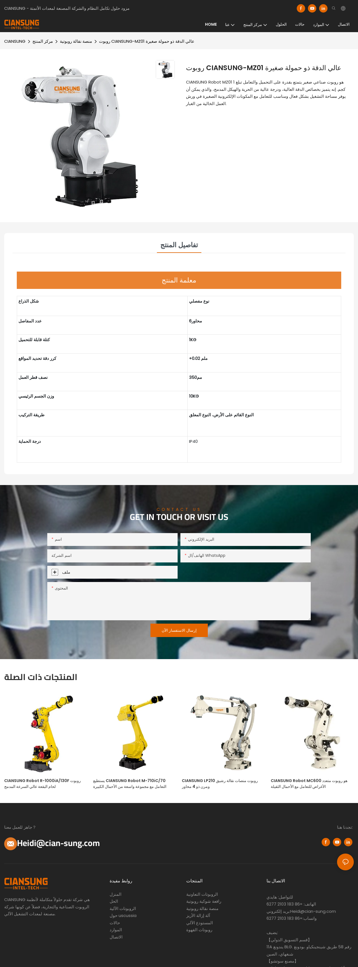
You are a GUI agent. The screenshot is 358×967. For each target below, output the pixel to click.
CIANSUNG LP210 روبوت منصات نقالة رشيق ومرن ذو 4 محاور (220, 783)
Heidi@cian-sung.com (58, 843)
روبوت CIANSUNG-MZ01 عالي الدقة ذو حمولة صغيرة (146, 41)
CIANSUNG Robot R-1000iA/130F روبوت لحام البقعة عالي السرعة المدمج (42, 783)
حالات (115, 923)
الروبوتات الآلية (123, 908)
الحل (114, 901)
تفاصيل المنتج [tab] (179, 245)
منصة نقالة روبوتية (76, 41)
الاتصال (116, 937)
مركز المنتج (42, 41)
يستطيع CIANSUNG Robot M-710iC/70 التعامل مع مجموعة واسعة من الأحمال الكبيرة (129, 783)
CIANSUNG (14, 41)
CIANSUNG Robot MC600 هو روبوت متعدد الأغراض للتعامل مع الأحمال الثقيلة (309, 783)
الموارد (116, 930)
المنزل (115, 894)
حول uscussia (123, 915)
